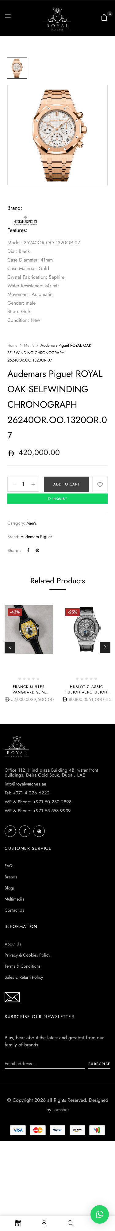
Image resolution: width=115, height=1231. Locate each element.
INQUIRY (57, 498)
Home (12, 345)
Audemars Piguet (36, 537)
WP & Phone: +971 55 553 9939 (38, 810)
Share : (14, 550)
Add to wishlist (100, 484)
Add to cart (66, 484)
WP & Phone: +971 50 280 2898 (38, 801)
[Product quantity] (23, 484)
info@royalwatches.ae (25, 784)
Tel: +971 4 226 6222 (27, 792)
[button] (104, 17)
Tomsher (61, 1109)
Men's (29, 345)
